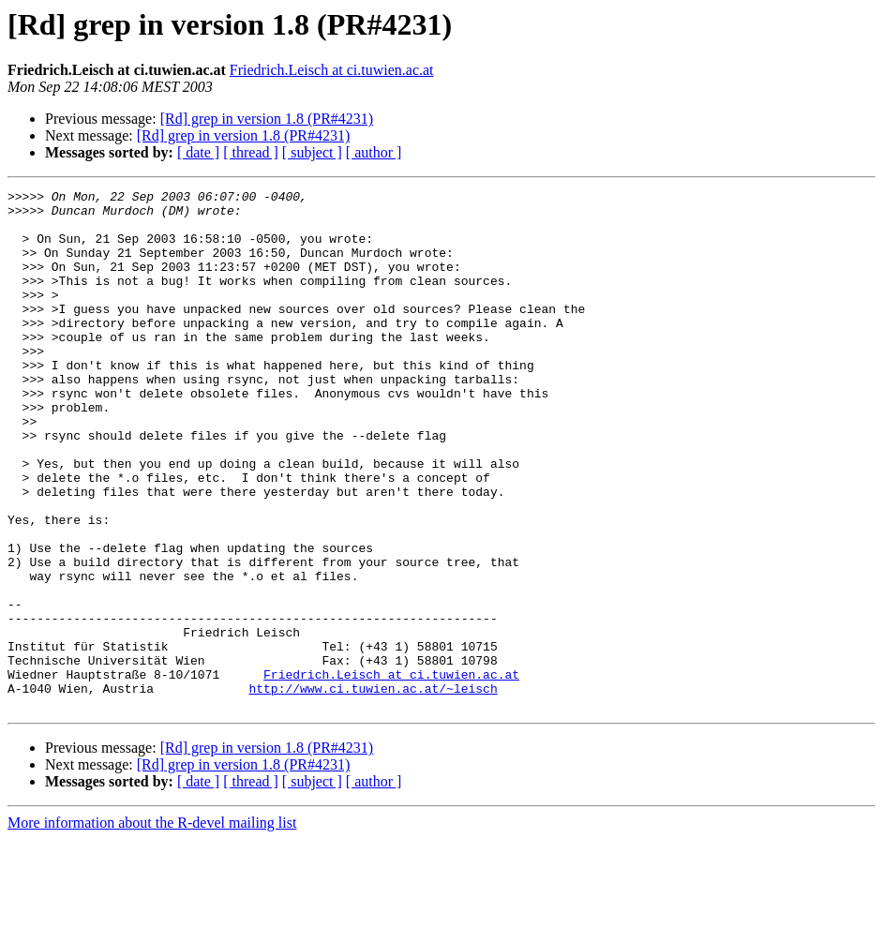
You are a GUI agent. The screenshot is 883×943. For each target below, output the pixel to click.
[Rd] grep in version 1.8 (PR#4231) (267, 119)
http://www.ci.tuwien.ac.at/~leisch (372, 789)
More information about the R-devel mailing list (151, 927)
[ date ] (198, 152)
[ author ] (374, 152)
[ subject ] (312, 152)
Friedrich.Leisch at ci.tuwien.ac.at (332, 70)
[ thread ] (250, 152)
